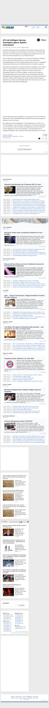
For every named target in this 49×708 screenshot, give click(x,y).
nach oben (43, 700)
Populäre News (19, 626)
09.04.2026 (18, 619)
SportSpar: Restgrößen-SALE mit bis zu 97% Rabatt (25, 280)
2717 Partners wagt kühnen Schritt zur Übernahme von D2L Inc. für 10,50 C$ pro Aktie (14, 571)
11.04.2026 (18, 616)
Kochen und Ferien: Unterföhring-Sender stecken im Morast (27, 375)
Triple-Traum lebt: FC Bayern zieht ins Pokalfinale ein (26, 408)
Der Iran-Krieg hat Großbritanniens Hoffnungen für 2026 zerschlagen (13, 491)
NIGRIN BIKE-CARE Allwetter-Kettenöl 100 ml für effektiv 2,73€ (28, 312)
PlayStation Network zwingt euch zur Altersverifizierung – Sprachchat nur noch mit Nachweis (14, 541)
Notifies (26, 632)
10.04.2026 (18, 617)
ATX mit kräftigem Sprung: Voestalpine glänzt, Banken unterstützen (14, 42)
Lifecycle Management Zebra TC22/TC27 (18, 421)
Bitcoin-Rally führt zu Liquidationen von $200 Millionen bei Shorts (29, 201)
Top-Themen (7, 227)
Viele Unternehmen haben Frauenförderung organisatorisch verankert (30, 249)
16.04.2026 (6, 626)
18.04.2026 (6, 624)
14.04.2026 (6, 629)
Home (12, 698)
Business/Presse (9, 416)
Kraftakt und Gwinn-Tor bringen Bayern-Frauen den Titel (26, 411)
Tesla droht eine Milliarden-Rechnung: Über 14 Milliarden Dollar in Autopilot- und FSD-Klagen (14, 556)
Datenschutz (19, 696)
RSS (37, 698)
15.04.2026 (6, 628)
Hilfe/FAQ (29, 698)
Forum (16, 698)
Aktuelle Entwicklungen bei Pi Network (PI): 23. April (22, 184)
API (34, 698)
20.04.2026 (6, 619)
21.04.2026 (6, 617)
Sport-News (7, 384)
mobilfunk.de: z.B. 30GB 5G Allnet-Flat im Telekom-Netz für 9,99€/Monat (30, 313)
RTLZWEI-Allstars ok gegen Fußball (21, 376)
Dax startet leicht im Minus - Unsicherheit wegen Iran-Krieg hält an (29, 252)
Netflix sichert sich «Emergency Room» (22, 379)
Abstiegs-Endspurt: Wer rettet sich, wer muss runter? (26, 406)
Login (33, 27)
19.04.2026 (6, 622)
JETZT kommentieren (24, 149)
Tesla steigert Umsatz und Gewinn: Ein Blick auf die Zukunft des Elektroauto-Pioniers (14, 477)
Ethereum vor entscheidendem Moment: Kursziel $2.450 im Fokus (29, 208)
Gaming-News (8, 322)
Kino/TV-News (8, 353)
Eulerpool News (25, 47)
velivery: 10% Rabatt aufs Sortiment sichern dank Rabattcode (28, 287)
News (20, 698)
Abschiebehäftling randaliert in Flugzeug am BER (25, 255)
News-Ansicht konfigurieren (22, 631)
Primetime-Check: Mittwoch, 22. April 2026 (19, 358)
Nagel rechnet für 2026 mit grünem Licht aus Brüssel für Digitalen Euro (30, 202)
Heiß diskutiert (18, 628)
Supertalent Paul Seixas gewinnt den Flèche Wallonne (26, 412)
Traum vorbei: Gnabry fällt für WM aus (22, 409)
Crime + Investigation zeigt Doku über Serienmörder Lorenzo (28, 381)
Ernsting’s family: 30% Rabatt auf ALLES (23, 315)
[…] (33, 195)
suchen (21, 605)
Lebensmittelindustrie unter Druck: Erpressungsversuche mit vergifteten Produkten (14, 506)
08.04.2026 (18, 620)
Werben (25, 698)
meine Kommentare (15, 632)
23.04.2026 (6, 614)
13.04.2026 (6, 631)
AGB (24, 696)
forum (46, 152)
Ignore (22, 632)
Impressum (35, 696)
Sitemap (13, 696)
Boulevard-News (9, 259)
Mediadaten (29, 696)
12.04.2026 (18, 614)
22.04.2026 (6, 616)
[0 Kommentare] (7, 138)
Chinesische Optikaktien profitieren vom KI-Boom (25, 318)
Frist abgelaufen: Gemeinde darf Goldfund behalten (25, 250)
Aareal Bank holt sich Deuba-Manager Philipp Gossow (26, 199)
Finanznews (7, 179)
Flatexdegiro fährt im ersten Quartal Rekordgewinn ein (26, 213)
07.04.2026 (18, 622)
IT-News (5, 290)
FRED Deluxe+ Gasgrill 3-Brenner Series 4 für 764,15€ (26, 282)
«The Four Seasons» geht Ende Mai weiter (23, 378)
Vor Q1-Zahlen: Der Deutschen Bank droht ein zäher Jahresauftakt (29, 205)
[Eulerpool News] (7, 136)
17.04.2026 (6, 625)
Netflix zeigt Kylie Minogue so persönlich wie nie (12, 585)
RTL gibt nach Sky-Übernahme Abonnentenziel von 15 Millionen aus (29, 254)
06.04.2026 (18, 623)
